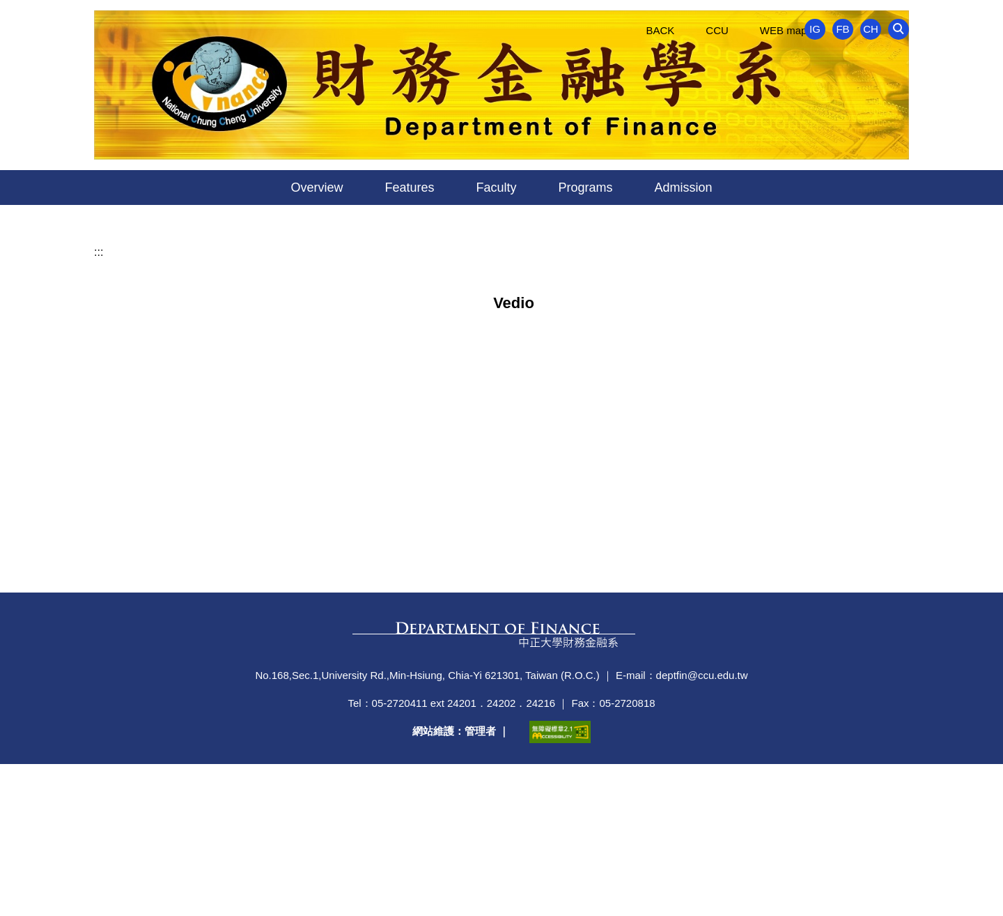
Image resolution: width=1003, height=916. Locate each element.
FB (842, 29)
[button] (898, 29)
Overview (316, 187)
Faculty (496, 187)
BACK (660, 30)
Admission (684, 187)
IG (815, 29)
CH (870, 29)
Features (409, 187)
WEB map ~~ (791, 30)
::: (98, 404)
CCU (717, 30)
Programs (586, 187)
